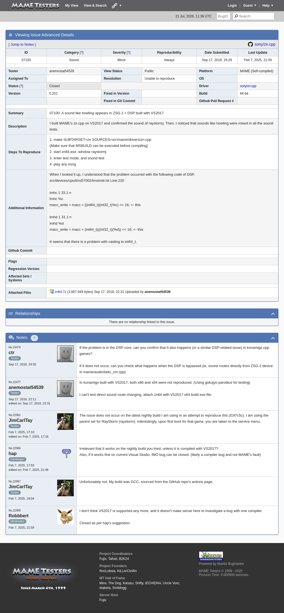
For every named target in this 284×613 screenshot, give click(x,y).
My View (71, 5)
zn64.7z (60, 292)
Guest (248, 5)
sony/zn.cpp (265, 44)
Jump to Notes (22, 44)
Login (232, 5)
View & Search (95, 5)
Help (266, 5)
